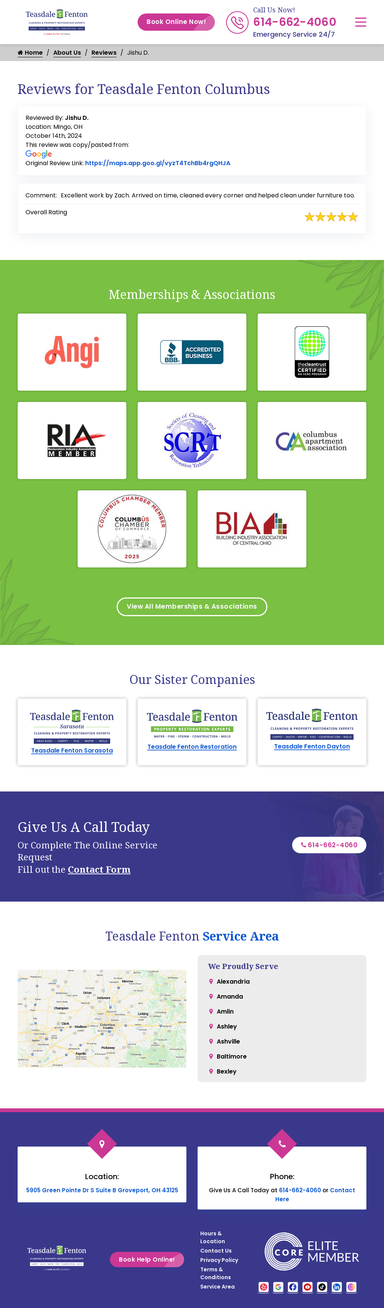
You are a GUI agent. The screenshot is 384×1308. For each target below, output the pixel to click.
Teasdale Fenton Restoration (192, 748)
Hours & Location (212, 1238)
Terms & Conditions (215, 1274)
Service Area (240, 937)
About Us (67, 52)
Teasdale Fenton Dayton (312, 748)
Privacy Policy (219, 1261)
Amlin (225, 1012)
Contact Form (99, 870)
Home (30, 52)
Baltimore (232, 1057)
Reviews (104, 52)
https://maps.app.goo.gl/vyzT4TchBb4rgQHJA (157, 163)
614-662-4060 (294, 22)
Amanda (230, 997)
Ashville (228, 1042)
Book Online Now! (181, 22)
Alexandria (233, 982)
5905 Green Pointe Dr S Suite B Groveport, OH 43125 (102, 1191)
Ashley (227, 1027)
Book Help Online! (157, 1261)
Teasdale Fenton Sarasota (72, 751)
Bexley (227, 1072)
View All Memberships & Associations (192, 607)
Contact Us (216, 1252)
